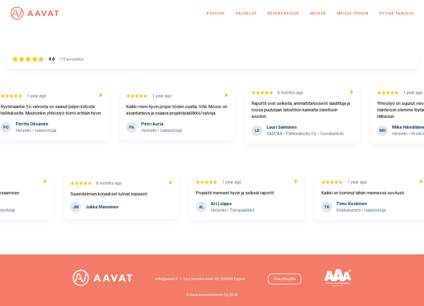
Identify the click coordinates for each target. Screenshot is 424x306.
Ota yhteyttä (284, 279)
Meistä (318, 13)
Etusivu (216, 13)
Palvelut (246, 13)
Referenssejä (283, 13)
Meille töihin (353, 13)
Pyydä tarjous (396, 13)
